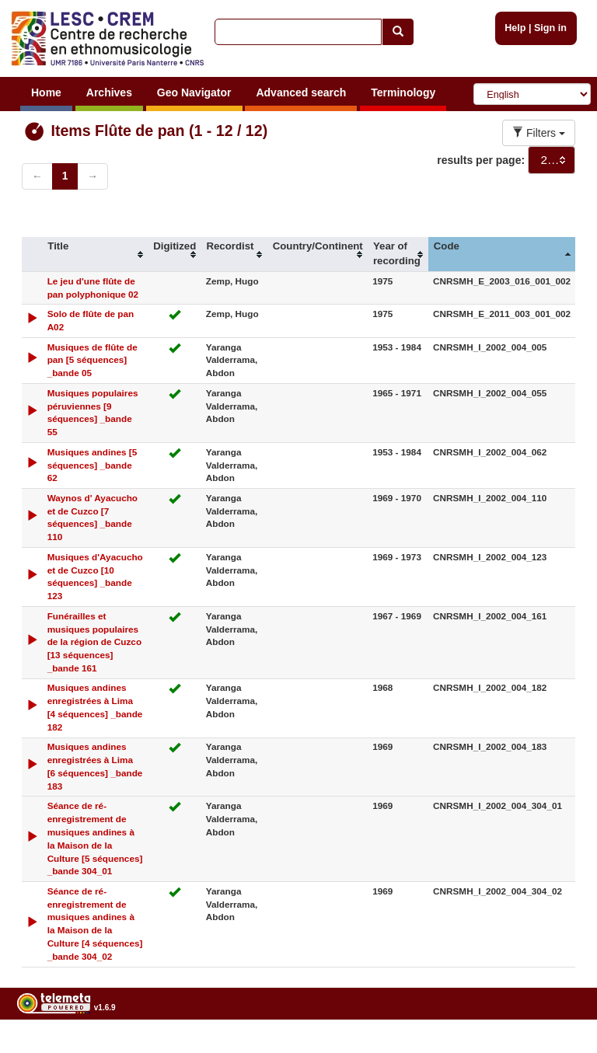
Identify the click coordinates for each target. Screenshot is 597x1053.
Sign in (550, 28)
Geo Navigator (194, 92)
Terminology (403, 92)
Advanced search (301, 92)
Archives (109, 92)
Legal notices (558, 1047)
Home (46, 92)
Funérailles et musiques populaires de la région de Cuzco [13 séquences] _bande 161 (94, 642)
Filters (538, 133)
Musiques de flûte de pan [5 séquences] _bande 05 (92, 360)
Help (514, 28)
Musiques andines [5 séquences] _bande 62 (92, 465)
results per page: (481, 160)
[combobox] (551, 160)
